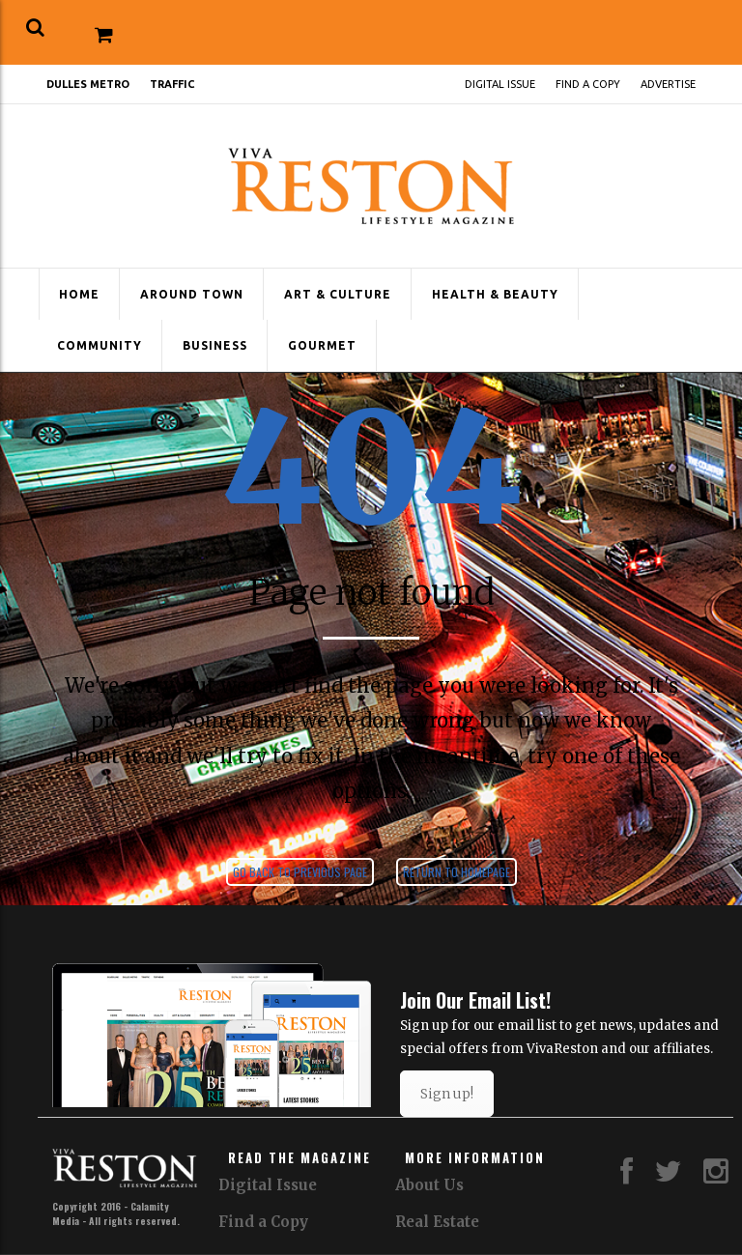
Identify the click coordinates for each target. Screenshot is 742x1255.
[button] (35, 27)
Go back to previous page (300, 872)
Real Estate (437, 1221)
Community (99, 345)
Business (215, 345)
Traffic (172, 84)
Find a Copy (588, 84)
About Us (429, 1185)
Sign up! (446, 1093)
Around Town (191, 294)
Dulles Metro (87, 84)
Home (79, 294)
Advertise (668, 84)
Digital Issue (500, 84)
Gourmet (322, 345)
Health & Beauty (495, 294)
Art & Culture (337, 294)
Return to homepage (456, 872)
